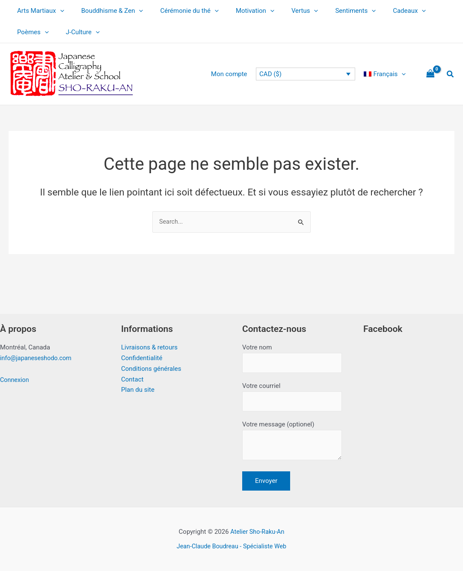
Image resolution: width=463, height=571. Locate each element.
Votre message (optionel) (292, 441)
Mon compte (235, 74)
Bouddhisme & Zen (106, 10)
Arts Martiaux (38, 10)
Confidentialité (141, 355)
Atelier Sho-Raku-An (257, 531)
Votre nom (292, 355)
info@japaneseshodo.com (37, 355)
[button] (58, 10)
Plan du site (137, 387)
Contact (132, 376)
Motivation (240, 10)
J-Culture (76, 32)
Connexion (15, 377)
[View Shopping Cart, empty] (430, 74)
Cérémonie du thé (178, 10)
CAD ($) (275, 74)
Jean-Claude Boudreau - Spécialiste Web (231, 546)
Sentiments (332, 10)
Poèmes (31, 32)
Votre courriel (292, 395)
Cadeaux (381, 10)
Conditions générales (151, 366)
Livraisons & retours (149, 344)
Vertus (285, 10)
